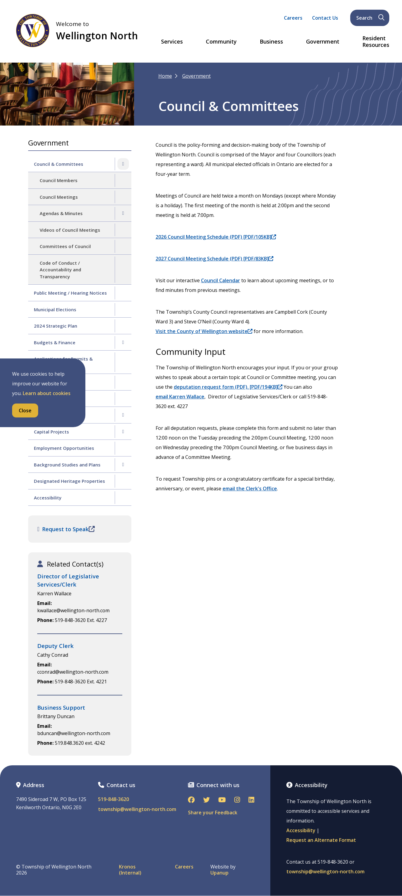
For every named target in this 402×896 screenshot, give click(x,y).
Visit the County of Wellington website (204, 331)
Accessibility (47, 498)
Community (221, 41)
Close (25, 410)
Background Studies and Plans (67, 465)
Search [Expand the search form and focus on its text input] (370, 18)
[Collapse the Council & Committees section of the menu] (123, 164)
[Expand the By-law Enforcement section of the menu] (123, 415)
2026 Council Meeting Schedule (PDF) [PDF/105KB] (216, 237)
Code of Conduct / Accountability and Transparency (60, 270)
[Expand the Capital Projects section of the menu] (123, 431)
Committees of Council (65, 246)
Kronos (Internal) (130, 869)
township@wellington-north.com (137, 809)
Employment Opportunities (64, 448)
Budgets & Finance (54, 342)
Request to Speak (66, 529)
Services (172, 41)
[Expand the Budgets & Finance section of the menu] (123, 342)
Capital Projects (51, 432)
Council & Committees (58, 164)
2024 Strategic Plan (55, 326)
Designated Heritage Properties (69, 481)
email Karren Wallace (180, 396)
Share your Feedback (212, 812)
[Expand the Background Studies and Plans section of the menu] (123, 464)
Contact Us (325, 18)
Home (165, 76)
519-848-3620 (113, 799)
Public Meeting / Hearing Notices (70, 293)
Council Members (58, 180)
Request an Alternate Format (321, 840)
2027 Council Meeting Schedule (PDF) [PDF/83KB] (214, 258)
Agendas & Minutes (61, 213)
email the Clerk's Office (249, 488)
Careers (293, 18)
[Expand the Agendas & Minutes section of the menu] (123, 213)
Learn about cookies (47, 393)
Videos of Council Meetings (70, 230)
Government (322, 41)
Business (271, 41)
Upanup (219, 873)
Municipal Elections (55, 309)
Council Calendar (220, 280)
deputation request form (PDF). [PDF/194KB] (228, 387)
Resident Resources (375, 41)
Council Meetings (59, 197)
